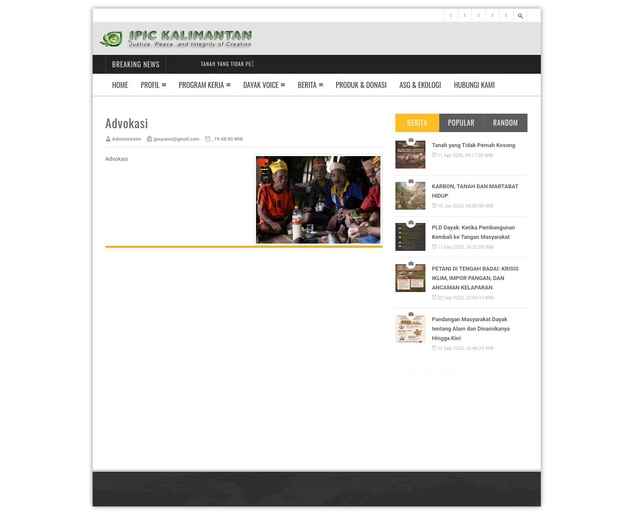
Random (505, 122)
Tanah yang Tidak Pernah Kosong (473, 145)
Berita (307, 84)
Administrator (127, 139)
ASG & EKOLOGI (420, 84)
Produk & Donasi (361, 84)
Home (120, 84)
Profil (150, 84)
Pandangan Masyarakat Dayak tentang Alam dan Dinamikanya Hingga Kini (470, 328)
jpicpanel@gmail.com (176, 139)
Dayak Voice (260, 84)
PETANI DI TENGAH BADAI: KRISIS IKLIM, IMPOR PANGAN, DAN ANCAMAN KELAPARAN (475, 278)
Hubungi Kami (474, 84)
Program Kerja (201, 84)
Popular (461, 122)
